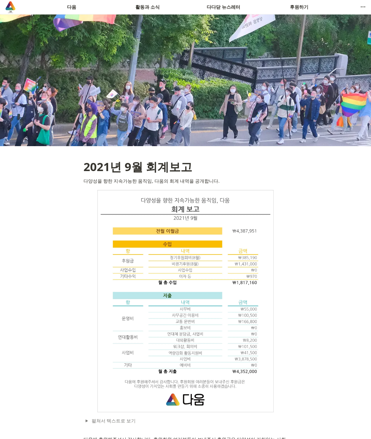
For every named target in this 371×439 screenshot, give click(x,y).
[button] (363, 7)
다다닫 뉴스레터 (223, 7)
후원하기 (299, 7)
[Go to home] (10, 7)
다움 (71, 7)
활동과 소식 (147, 7)
